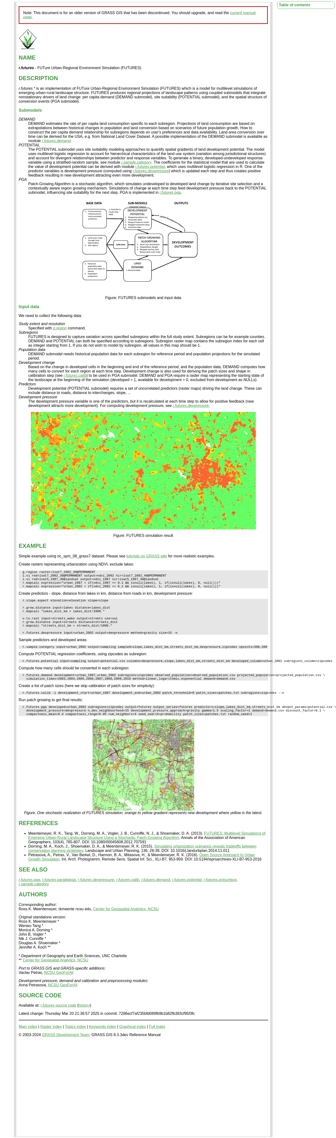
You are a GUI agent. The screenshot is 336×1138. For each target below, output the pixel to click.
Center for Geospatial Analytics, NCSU (126, 925)
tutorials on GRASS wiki (146, 556)
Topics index (75, 1043)
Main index (28, 1043)
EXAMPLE (32, 546)
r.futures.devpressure (151, 171)
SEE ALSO (33, 886)
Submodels (30, 110)
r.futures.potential (150, 167)
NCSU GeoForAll (58, 989)
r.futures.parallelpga (59, 896)
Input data (29, 306)
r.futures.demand (56, 141)
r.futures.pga (170, 192)
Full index (157, 1043)
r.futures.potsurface (220, 896)
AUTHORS (33, 911)
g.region (60, 328)
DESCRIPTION (38, 78)
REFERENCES (38, 839)
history (84, 1022)
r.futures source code (58, 1022)
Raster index (51, 1043)
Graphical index (132, 1043)
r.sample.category (136, 162)
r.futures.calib (75, 375)
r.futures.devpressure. (191, 406)
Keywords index (102, 1043)
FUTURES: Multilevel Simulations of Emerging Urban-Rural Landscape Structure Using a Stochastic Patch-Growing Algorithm (146, 852)
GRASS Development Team (65, 1051)
